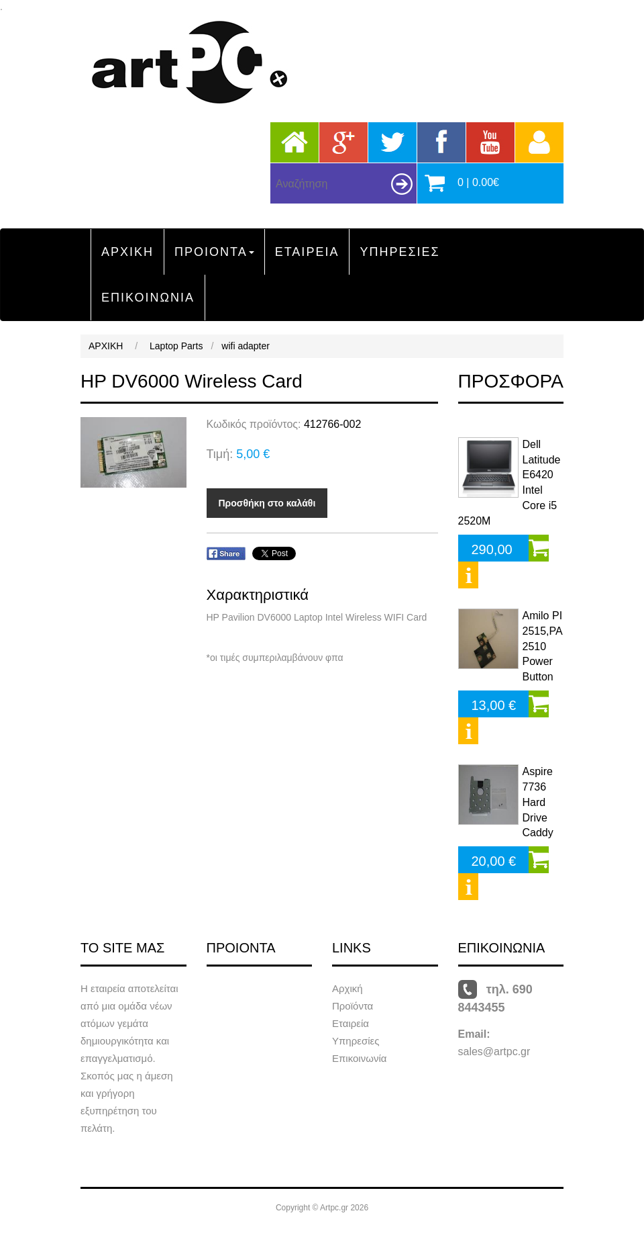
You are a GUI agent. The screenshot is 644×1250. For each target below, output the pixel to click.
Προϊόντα (352, 1006)
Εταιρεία (350, 1023)
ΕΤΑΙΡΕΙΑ (307, 252)
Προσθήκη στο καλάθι (267, 503)
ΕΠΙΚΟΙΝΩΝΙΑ (148, 297)
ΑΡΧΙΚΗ (127, 252)
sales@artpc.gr (494, 1051)
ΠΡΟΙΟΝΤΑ (214, 252)
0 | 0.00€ (478, 182)
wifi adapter (245, 346)
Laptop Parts (176, 346)
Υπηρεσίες (355, 1040)
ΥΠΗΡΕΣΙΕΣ (399, 252)
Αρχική (347, 988)
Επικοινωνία (359, 1058)
